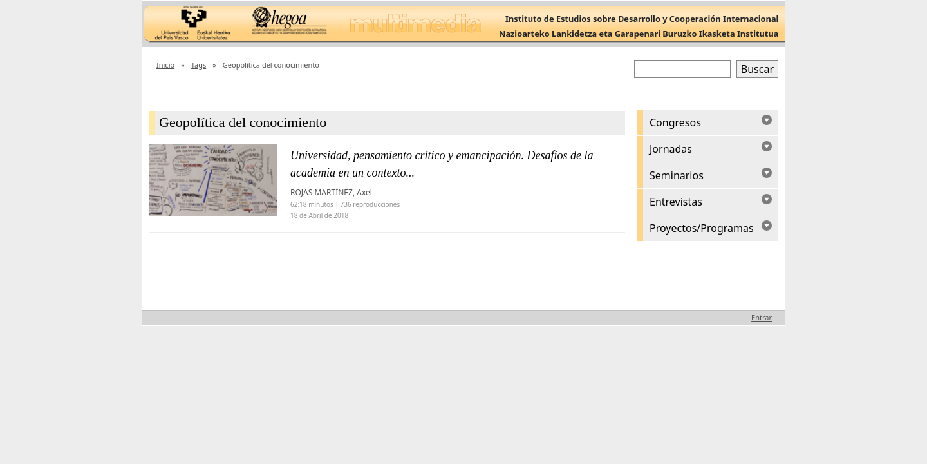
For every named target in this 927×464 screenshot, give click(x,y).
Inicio (165, 65)
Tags (198, 65)
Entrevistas (676, 202)
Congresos (675, 122)
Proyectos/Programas (702, 228)
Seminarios (677, 175)
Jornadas (671, 149)
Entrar (761, 317)
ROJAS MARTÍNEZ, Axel (331, 192)
